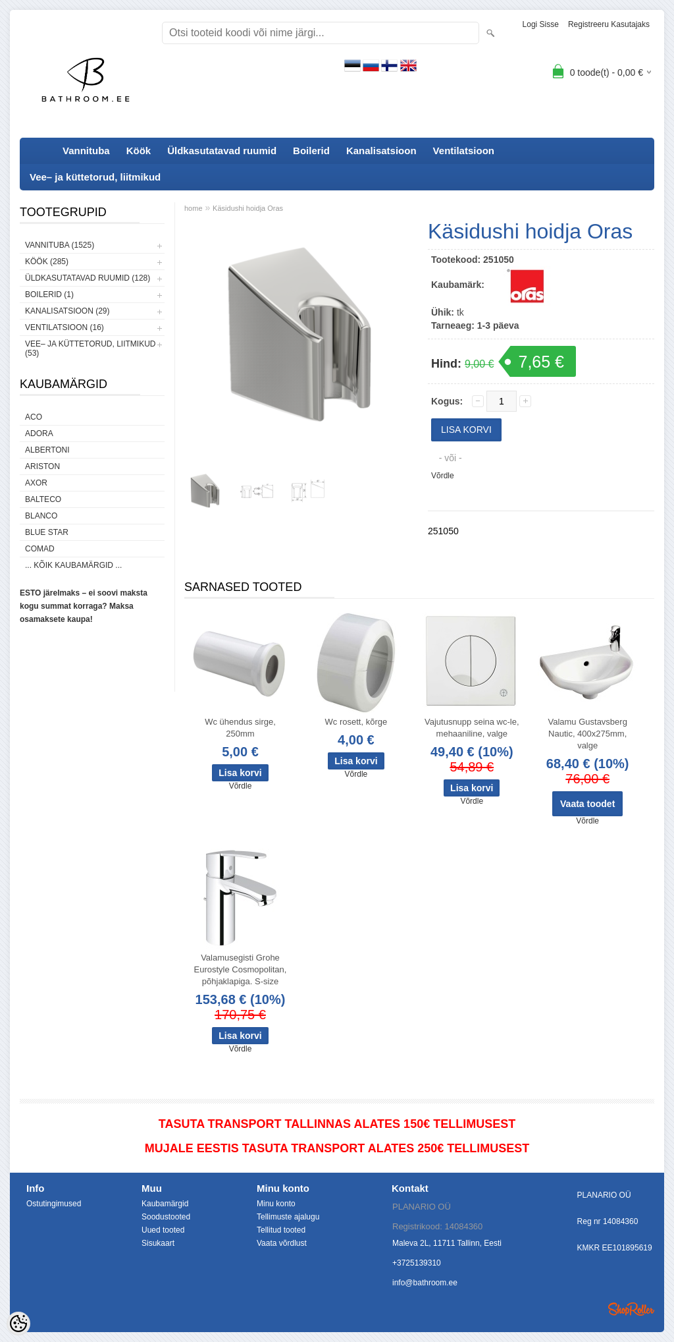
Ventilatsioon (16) (64, 327)
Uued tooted (163, 1230)
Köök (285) (46, 261)
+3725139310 (416, 1263)
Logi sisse (541, 24)
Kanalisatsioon (381, 150)
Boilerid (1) (49, 294)
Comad (40, 548)
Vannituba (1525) (59, 245)
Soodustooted (166, 1216)
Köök (138, 150)
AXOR (36, 483)
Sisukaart (158, 1243)
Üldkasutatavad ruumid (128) (87, 278)
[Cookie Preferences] (18, 1323)
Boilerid (311, 150)
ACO (33, 417)
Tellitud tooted (281, 1230)
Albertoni (47, 450)
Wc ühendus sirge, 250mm (240, 728)
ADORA (39, 433)
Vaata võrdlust (282, 1243)
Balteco (43, 499)
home (193, 208)
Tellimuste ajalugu (288, 1216)
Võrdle (442, 475)
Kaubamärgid (165, 1203)
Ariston (42, 466)
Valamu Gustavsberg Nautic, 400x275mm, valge (587, 733)
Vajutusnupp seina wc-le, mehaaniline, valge (472, 728)
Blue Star (46, 532)
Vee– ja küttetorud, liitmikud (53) (90, 348)
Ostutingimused (53, 1203)
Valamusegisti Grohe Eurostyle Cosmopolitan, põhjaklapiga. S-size (240, 969)
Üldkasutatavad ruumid (221, 150)
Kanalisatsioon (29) (67, 311)
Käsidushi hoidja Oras (248, 208)
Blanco (41, 515)
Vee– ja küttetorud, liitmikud (95, 176)
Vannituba (86, 150)
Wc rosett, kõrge (356, 722)
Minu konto (276, 1203)
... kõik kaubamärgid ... (73, 565)
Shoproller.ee (631, 1309)
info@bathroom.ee (424, 1282)
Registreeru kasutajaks (609, 24)
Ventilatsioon (463, 150)
